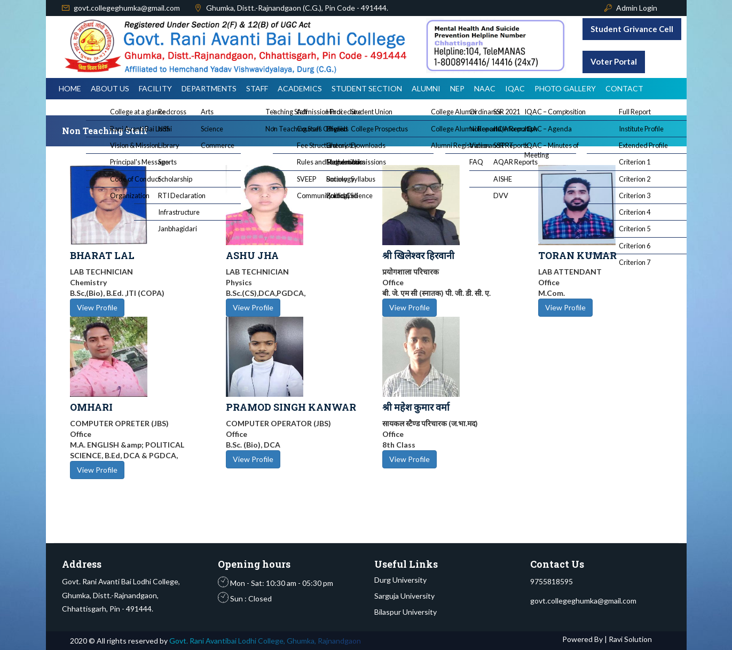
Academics (300, 88)
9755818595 (551, 581)
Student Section (367, 88)
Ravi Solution (629, 639)
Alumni (426, 88)
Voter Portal (614, 61)
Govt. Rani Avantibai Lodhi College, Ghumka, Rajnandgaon (265, 640)
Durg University (400, 579)
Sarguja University (404, 595)
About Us (110, 88)
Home (70, 88)
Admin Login (636, 7)
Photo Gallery (565, 88)
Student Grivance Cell (632, 29)
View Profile (97, 307)
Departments (209, 88)
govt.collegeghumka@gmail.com (127, 7)
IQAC (515, 88)
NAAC (484, 88)
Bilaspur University (405, 611)
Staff (257, 88)
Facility (155, 88)
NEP (457, 88)
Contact (624, 88)
